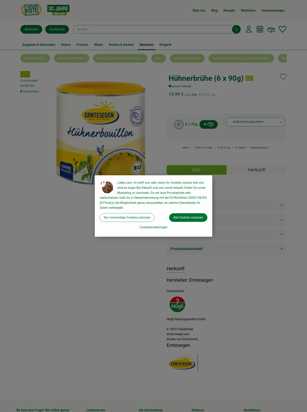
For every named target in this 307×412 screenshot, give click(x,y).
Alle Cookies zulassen (188, 217)
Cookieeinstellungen (153, 227)
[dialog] (153, 206)
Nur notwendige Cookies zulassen (127, 217)
